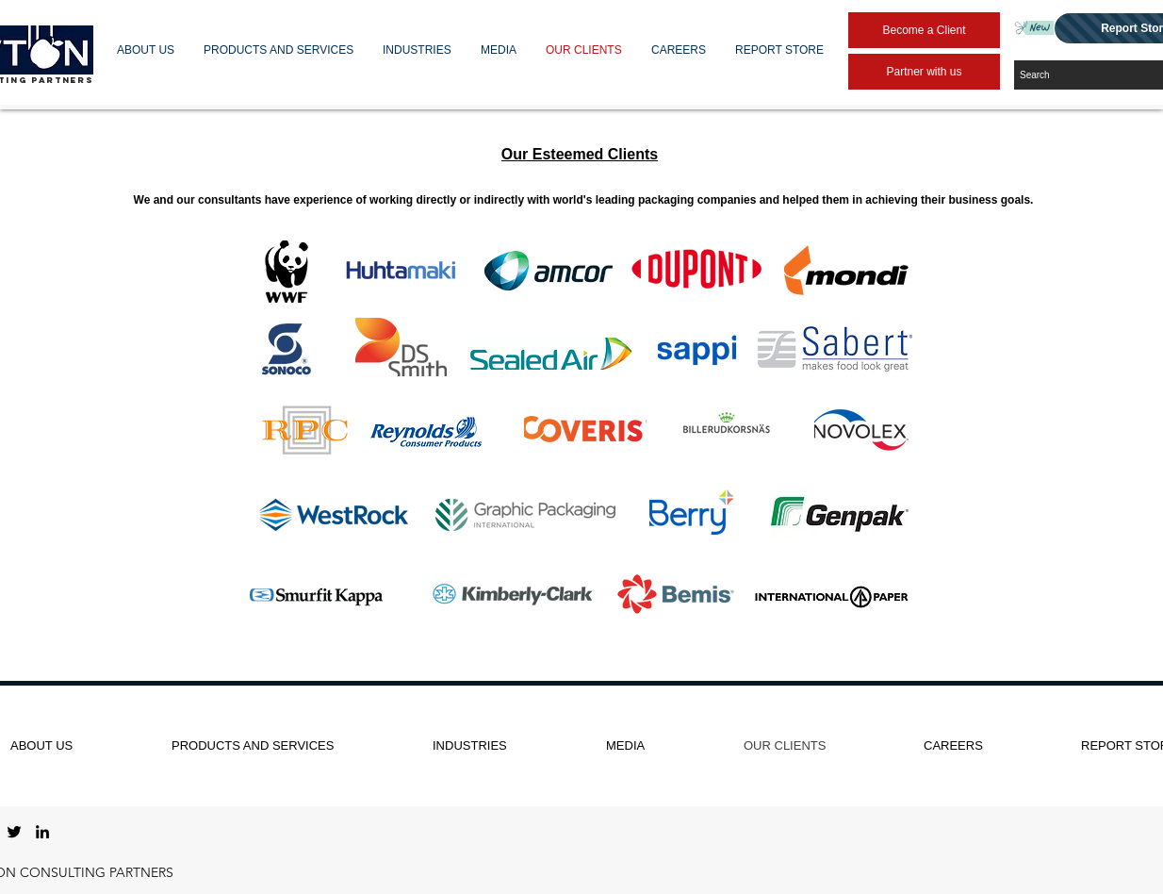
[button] (146, 49)
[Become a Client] (924, 30)
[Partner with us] (924, 72)
